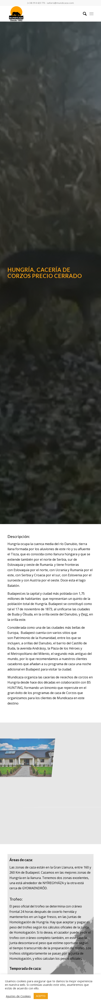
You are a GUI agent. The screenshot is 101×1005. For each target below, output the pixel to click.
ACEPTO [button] (40, 996)
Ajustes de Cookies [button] (18, 996)
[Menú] (91, 13)
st (86, 614)
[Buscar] (83, 14)
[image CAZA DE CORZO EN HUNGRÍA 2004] (27, 745)
